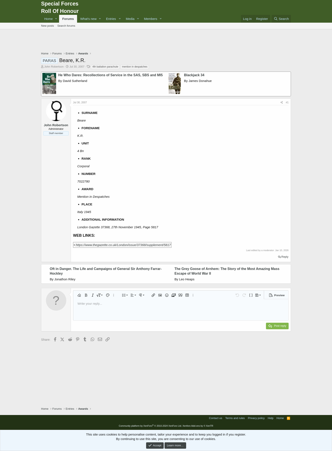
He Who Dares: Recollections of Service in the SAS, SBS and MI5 (110, 75)
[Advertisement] (166, 40)
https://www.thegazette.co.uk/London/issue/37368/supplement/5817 (123, 245)
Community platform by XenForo (150, 426)
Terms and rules (235, 418)
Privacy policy (256, 418)
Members (150, 19)
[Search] (281, 19)
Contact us (215, 418)
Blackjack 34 (194, 75)
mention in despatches (134, 66)
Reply (284, 256)
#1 (287, 102)
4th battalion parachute (105, 66)
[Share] (281, 102)
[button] (56, 19)
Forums (68, 19)
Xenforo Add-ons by (198, 426)
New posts (47, 25)
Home (48, 19)
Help (271, 418)
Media (130, 19)
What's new (88, 19)
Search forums (66, 25)
